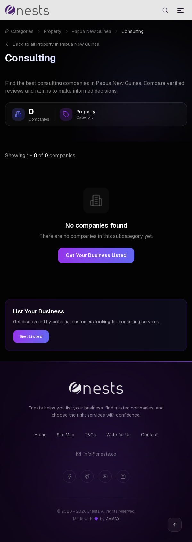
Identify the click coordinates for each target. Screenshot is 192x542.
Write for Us (118, 435)
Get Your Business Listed (96, 255)
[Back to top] (175, 525)
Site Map (65, 435)
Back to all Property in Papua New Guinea (52, 44)
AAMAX (112, 519)
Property (53, 31)
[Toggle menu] (180, 10)
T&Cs (90, 435)
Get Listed (31, 336)
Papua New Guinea (91, 31)
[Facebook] (69, 476)
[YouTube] (105, 476)
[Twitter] (87, 476)
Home (40, 435)
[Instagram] (123, 476)
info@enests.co (96, 454)
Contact (149, 435)
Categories (19, 31)
